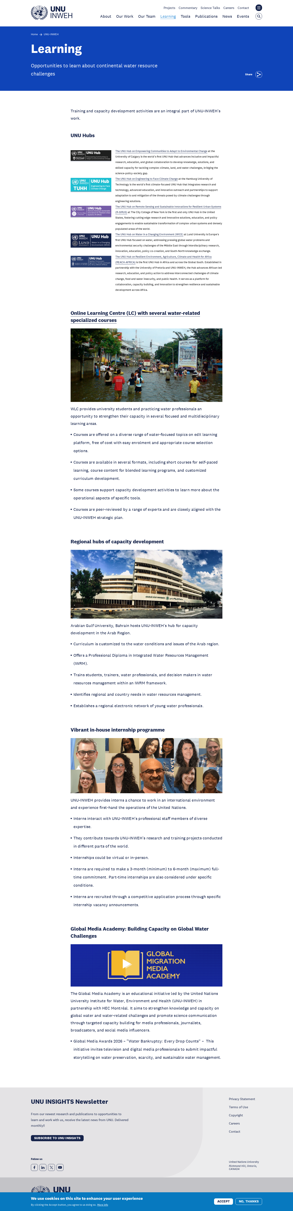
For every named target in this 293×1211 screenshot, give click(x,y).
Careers (228, 8)
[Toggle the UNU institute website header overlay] (259, 7)
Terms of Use (238, 1107)
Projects (169, 8)
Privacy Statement (242, 1099)
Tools (185, 16)
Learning (168, 16)
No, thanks (249, 1201)
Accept (223, 1201)
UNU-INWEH (51, 34)
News (227, 16)
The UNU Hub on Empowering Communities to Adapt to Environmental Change (161, 151)
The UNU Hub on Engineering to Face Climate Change (146, 179)
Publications (206, 16)
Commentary (188, 8)
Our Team (146, 16)
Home (34, 34)
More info (102, 1205)
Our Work (124, 16)
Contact (243, 8)
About (105, 16)
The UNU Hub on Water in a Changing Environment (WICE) (149, 234)
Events (243, 16)
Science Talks (210, 8)
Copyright (236, 1115)
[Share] (259, 74)
